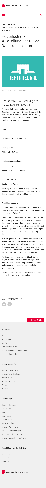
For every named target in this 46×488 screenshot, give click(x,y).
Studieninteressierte (10, 370)
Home (4, 24)
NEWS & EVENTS (9, 30)
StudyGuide (36, 320)
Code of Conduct (9, 405)
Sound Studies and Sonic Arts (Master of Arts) (21, 27)
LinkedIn (5, 461)
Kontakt (5, 412)
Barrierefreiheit (8, 423)
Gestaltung (6, 339)
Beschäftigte (7, 377)
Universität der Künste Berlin (11, 4)
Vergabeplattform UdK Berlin (14, 434)
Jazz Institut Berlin (9, 354)
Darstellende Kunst (10, 346)
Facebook (6, 458)
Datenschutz (7, 419)
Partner (5, 388)
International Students (11, 374)
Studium (11, 24)
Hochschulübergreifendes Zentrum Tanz (18, 350)
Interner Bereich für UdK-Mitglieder (16, 438)
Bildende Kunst (8, 336)
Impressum (6, 416)
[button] (41, 15)
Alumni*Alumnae (9, 381)
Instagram (6, 454)
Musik (4, 343)
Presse (4, 385)
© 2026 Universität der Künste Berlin (14, 472)
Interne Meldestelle (10, 427)
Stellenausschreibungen (11, 430)
